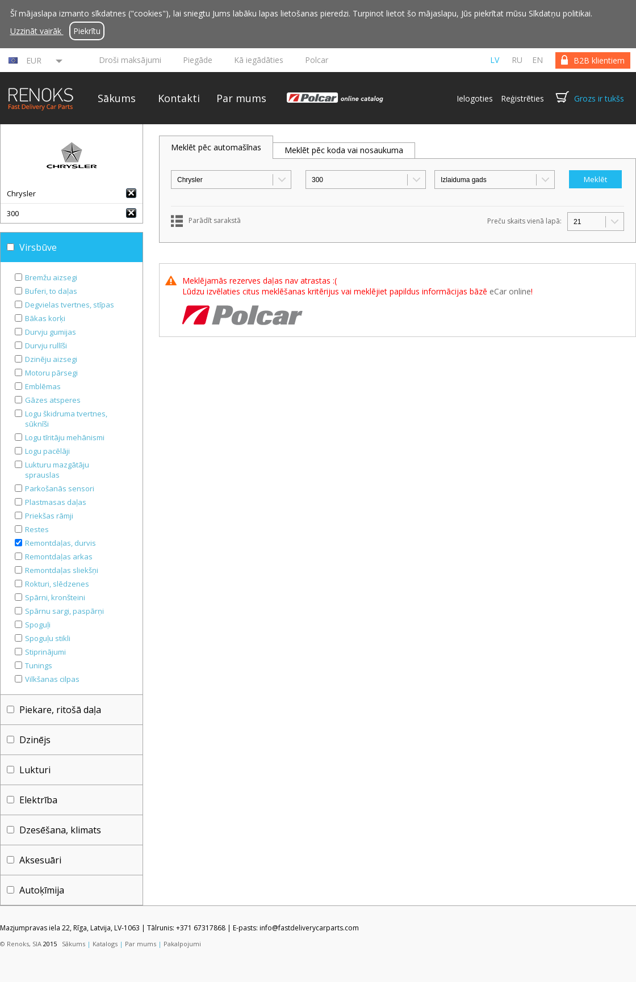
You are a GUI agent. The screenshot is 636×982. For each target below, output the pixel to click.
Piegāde (197, 59)
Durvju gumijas (50, 332)
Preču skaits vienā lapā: (524, 221)
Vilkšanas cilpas (52, 679)
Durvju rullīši (46, 345)
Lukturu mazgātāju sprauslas (57, 470)
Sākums (117, 98)
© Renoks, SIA (20, 943)
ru (517, 59)
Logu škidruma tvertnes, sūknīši (66, 418)
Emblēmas (43, 386)
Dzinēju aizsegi (51, 359)
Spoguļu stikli (47, 638)
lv (494, 59)
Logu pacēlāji (47, 451)
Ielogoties (475, 98)
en (537, 59)
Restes (37, 529)
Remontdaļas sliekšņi (61, 570)
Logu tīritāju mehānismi (64, 437)
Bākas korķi (45, 318)
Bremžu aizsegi (51, 277)
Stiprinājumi (45, 652)
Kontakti (179, 98)
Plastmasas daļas (55, 502)
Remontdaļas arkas (59, 556)
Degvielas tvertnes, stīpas (69, 305)
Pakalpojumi (182, 943)
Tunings (38, 665)
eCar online (510, 291)
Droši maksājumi (130, 59)
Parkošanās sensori (59, 488)
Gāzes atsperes (53, 400)
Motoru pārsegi (51, 373)
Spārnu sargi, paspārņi (64, 611)
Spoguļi (38, 624)
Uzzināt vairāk (37, 31)
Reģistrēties (522, 98)
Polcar (316, 59)
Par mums (241, 98)
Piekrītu (87, 31)
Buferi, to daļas (51, 291)
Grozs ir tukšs (599, 98)
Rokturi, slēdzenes (57, 584)
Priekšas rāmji (49, 516)
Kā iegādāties (258, 59)
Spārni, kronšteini (55, 597)
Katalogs (105, 943)
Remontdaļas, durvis (60, 543)
